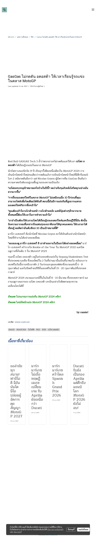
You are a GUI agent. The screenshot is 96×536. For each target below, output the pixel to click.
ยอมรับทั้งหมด (83, 529)
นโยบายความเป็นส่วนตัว (55, 529)
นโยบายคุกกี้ (17, 532)
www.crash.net (22, 322)
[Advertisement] (48, 55)
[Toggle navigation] (93, 9)
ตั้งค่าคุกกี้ (71, 529)
